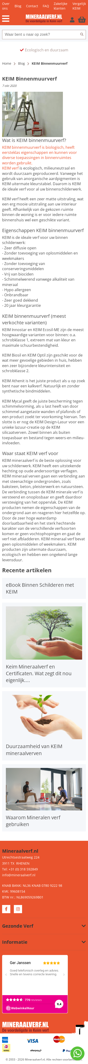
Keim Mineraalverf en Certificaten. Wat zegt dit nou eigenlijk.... (39, 673)
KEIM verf (10, 168)
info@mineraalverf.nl (18, 875)
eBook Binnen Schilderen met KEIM (40, 588)
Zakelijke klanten (60, 6)
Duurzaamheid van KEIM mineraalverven (34, 749)
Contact (32, 6)
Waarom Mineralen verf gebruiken (33, 820)
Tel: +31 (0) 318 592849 (20, 869)
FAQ (46, 6)
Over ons (6, 6)
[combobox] (40, 34)
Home (6, 63)
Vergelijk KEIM (79, 6)
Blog (18, 6)
